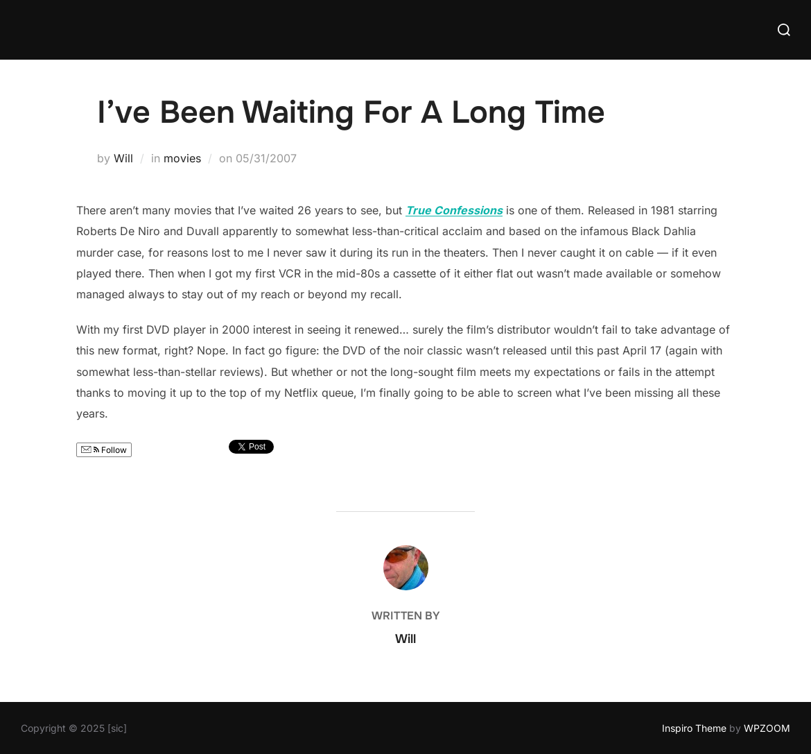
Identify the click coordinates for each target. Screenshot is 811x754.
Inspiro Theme (694, 728)
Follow (104, 450)
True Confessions (454, 210)
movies (182, 158)
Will (123, 158)
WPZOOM (767, 728)
